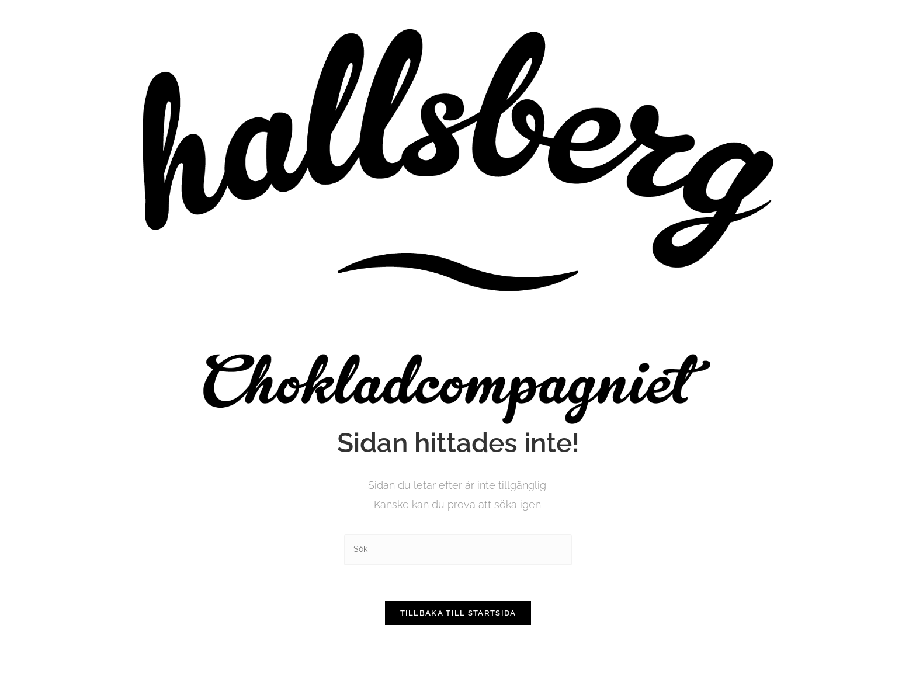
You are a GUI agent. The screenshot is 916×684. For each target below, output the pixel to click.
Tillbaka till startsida (458, 613)
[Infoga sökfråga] (458, 549)
